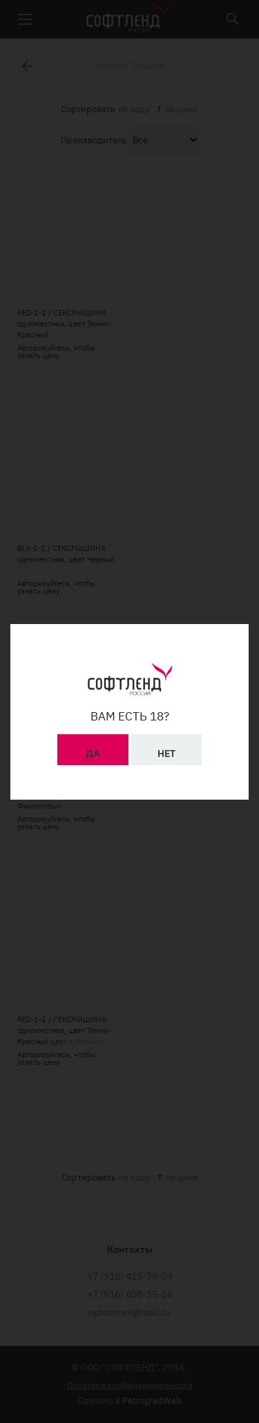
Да (92, 749)
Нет (166, 749)
